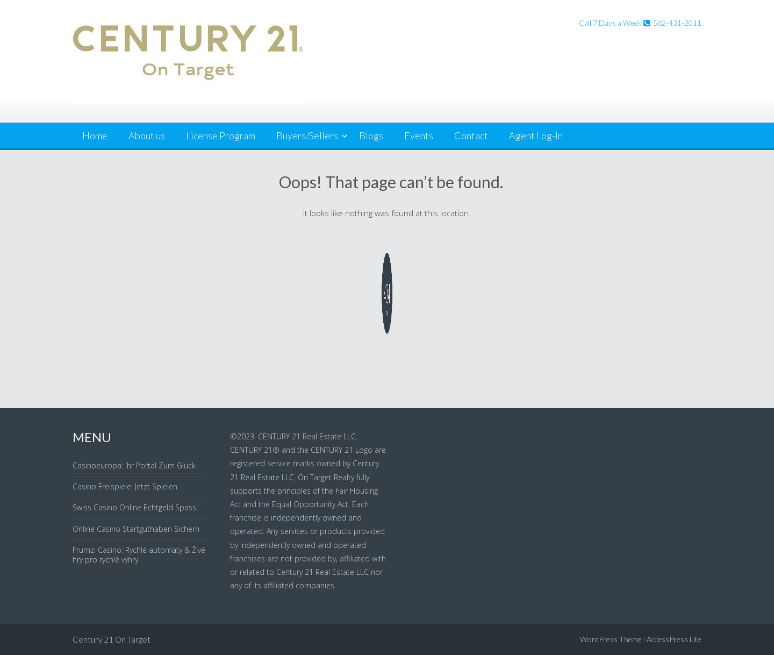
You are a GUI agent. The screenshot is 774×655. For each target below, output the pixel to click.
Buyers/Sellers (307, 135)
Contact (471, 135)
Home (95, 135)
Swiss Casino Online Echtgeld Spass (134, 507)
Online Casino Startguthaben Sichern (136, 529)
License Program (220, 135)
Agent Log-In (536, 135)
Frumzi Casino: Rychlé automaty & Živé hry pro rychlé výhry (139, 555)
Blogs (371, 135)
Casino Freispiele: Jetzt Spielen (125, 486)
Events (418, 135)
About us (146, 135)
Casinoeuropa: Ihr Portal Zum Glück (134, 465)
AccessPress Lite (674, 639)
